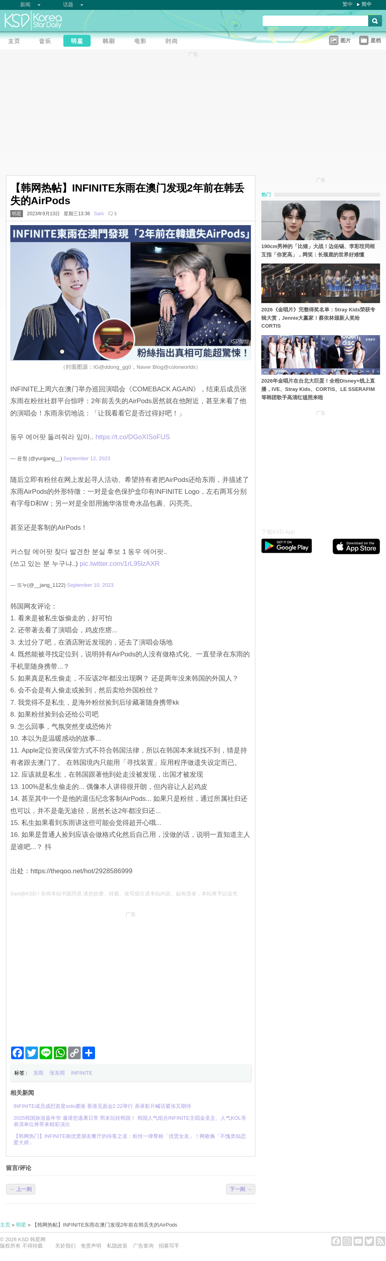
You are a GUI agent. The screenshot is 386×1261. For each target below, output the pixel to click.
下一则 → (241, 1189)
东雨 (38, 1073)
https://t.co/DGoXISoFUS (132, 437)
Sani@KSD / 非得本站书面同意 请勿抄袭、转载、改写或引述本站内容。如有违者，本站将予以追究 (124, 894)
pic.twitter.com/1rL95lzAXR (120, 563)
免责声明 (91, 1246)
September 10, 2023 (90, 585)
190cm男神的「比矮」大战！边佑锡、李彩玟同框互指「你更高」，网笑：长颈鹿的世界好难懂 (318, 250)
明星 (16, 213)
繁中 (347, 4)
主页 (5, 1225)
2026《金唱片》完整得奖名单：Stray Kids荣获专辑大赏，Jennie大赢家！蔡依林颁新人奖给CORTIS (318, 318)
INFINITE (81, 1073)
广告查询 (143, 1246)
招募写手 (169, 1246)
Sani (98, 213)
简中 (366, 4)
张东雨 (57, 1073)
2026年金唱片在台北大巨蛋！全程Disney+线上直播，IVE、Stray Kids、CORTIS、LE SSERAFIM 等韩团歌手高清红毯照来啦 (318, 389)
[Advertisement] (130, 975)
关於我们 (65, 1246)
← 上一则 (21, 1189)
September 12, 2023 (87, 458)
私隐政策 (117, 1246)
